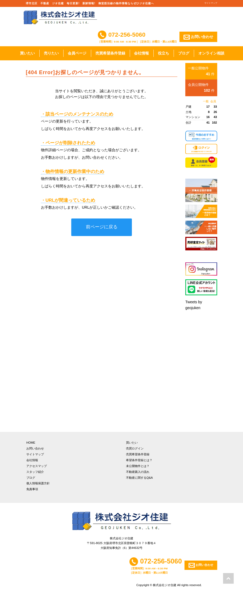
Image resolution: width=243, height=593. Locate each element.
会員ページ (77, 53)
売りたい (51, 53)
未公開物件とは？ (137, 466)
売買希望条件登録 (110, 53)
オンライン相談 (211, 53)
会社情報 (141, 53)
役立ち (163, 53)
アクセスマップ (36, 466)
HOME (30, 442)
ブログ (183, 53)
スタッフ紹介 (35, 471)
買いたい (27, 53)
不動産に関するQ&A (139, 477)
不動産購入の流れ (137, 471)
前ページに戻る (102, 226)
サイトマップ (210, 3)
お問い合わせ (198, 37)
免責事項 (32, 489)
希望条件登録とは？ (139, 460)
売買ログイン (135, 448)
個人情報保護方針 (38, 483)
